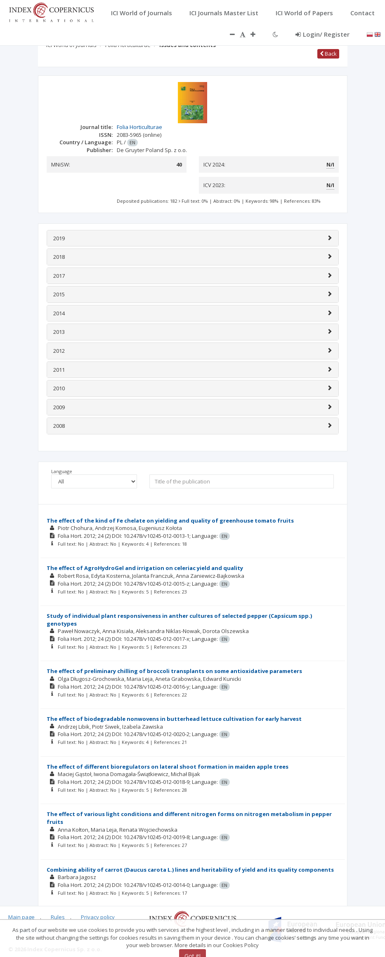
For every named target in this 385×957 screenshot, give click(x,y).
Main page (21, 917)
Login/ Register (322, 34)
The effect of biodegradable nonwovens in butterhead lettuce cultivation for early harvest (174, 718)
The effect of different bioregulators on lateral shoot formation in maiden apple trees (167, 766)
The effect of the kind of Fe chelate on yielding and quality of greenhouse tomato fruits (170, 520)
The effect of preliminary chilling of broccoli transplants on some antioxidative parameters (174, 671)
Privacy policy (98, 917)
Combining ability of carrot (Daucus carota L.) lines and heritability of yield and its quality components (190, 869)
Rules (58, 917)
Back (328, 53)
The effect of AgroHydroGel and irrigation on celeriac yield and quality (145, 568)
